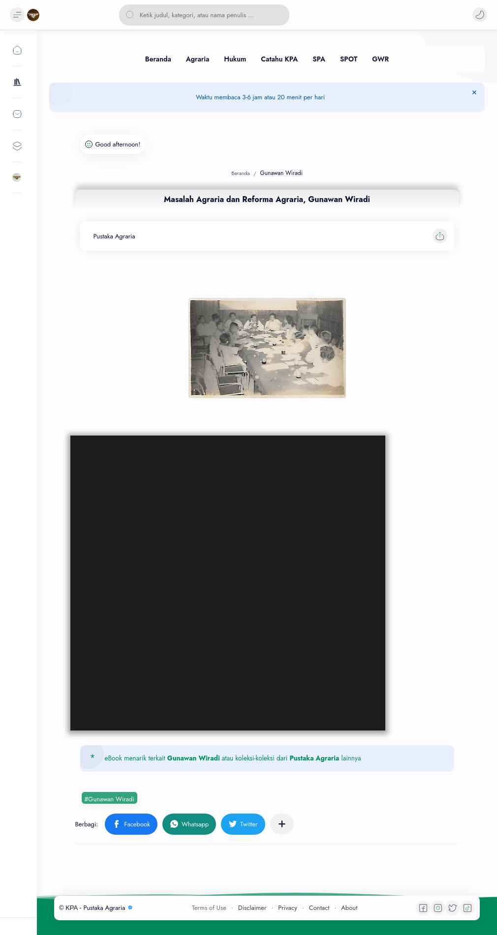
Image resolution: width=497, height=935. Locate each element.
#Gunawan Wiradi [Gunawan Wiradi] (109, 799)
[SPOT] (348, 59)
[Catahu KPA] (279, 59)
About (349, 907)
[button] (479, 14)
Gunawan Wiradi (193, 758)
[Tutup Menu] (474, 97)
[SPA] (318, 59)
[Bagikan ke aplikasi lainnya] (282, 824)
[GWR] (380, 59)
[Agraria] (198, 59)
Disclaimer (252, 907)
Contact (319, 907)
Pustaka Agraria (314, 758)
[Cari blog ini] (204, 15)
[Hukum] (235, 59)
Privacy (287, 907)
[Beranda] (158, 59)
